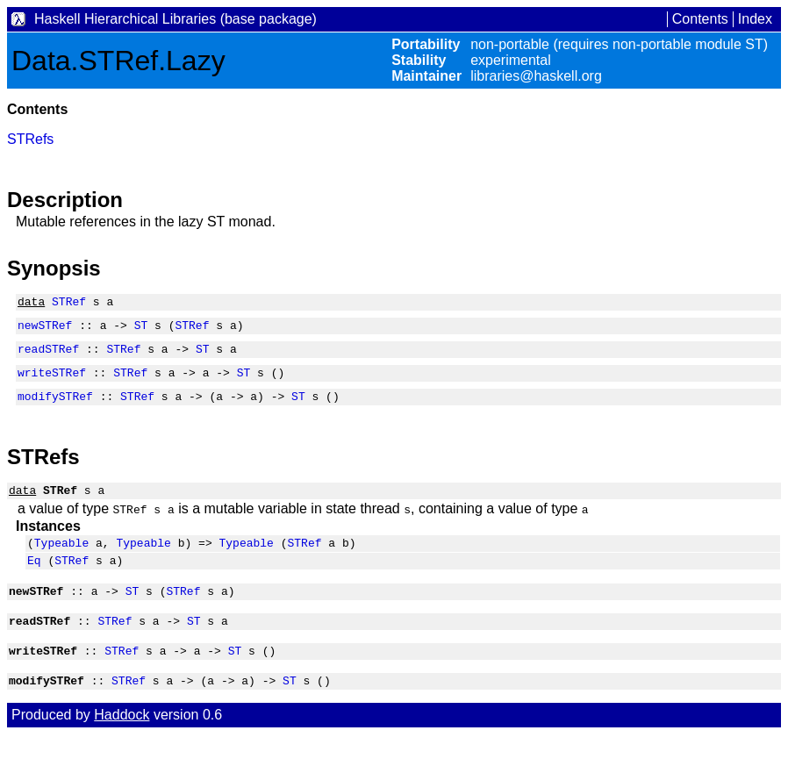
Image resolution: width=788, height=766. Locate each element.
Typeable (61, 561)
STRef (69, 303)
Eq (34, 581)
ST (141, 330)
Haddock (121, 746)
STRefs (30, 139)
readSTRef (48, 356)
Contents (700, 18)
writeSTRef (52, 382)
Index (755, 18)
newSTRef (45, 330)
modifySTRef (55, 409)
